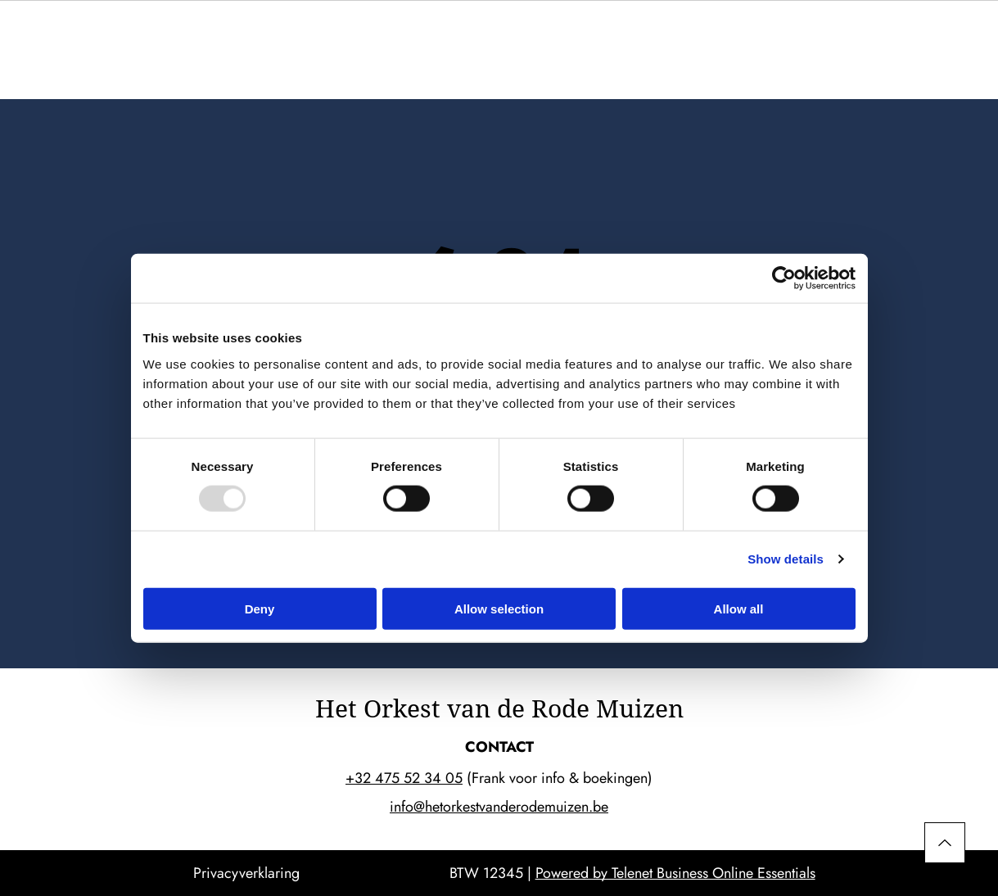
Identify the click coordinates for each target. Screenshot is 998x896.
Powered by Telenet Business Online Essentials (675, 873)
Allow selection (499, 608)
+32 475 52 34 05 (404, 778)
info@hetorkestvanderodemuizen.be (499, 806)
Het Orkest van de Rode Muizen (499, 709)
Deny (260, 608)
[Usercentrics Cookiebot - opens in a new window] (784, 278)
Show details (785, 559)
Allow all (739, 608)
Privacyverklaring (246, 873)
